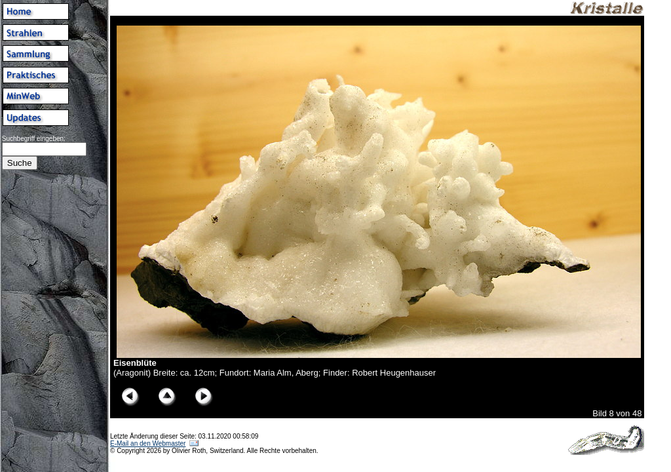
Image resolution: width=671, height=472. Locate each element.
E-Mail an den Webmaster (147, 443)
